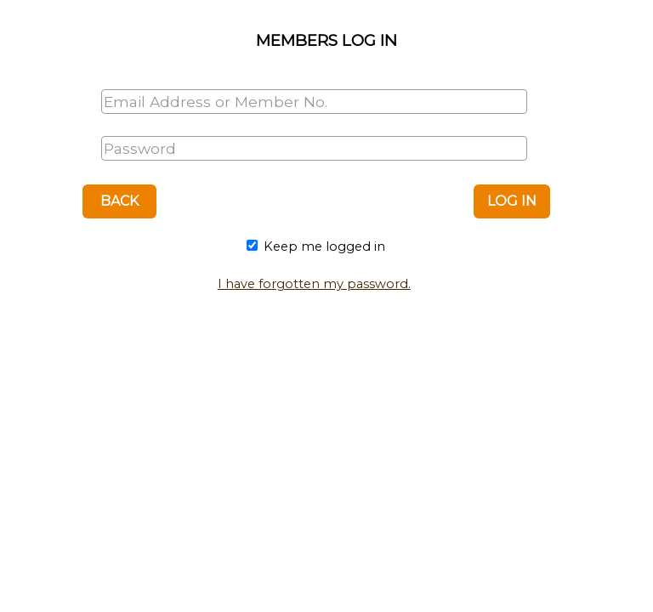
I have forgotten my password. (314, 284)
